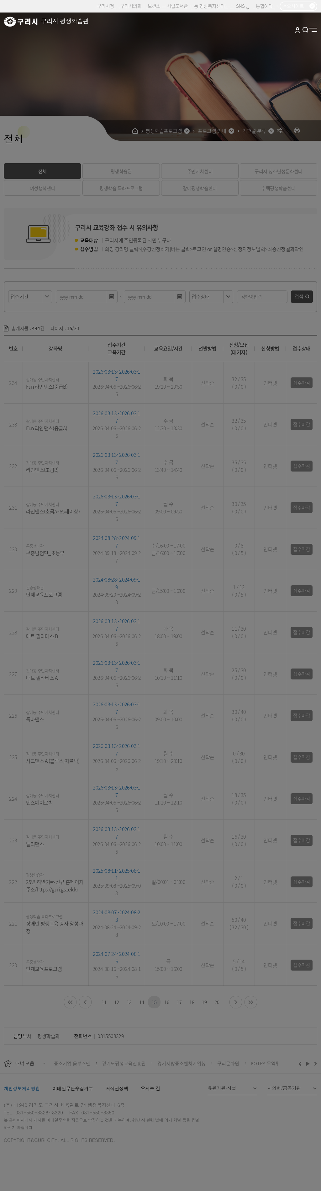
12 (116, 1002)
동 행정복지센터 (209, 6)
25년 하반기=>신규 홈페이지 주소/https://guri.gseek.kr (55, 885)
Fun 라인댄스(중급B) (47, 386)
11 (104, 1002)
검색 (299, 296)
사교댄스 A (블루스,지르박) (53, 761)
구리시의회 (130, 6)
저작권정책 (117, 1088)
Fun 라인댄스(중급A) (46, 428)
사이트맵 (313, 30)
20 (216, 1002)
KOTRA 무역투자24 (270, 1063)
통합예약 (264, 6)
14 (141, 1002)
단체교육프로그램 (44, 594)
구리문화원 (228, 1063)
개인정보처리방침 (22, 1088)
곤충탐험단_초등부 (45, 553)
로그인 (297, 30)
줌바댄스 (35, 719)
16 (166, 1002)
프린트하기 (297, 130)
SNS (243, 6)
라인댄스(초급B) (42, 469)
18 (191, 1002)
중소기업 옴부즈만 (72, 1063)
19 (204, 1002)
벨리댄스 (35, 844)
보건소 (154, 6)
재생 (308, 1063)
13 (129, 1002)
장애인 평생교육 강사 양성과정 (54, 927)
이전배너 (301, 1063)
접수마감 (301, 382)
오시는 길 (150, 1088)
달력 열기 (112, 296)
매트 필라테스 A (42, 677)
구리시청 (105, 6)
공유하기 (280, 130)
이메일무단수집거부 (72, 1088)
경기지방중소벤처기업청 (181, 1063)
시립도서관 (177, 6)
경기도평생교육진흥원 (124, 1063)
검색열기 (305, 30)
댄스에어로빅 (39, 802)
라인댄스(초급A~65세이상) (53, 511)
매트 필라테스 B (42, 636)
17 (179, 1002)
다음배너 (314, 1063)
